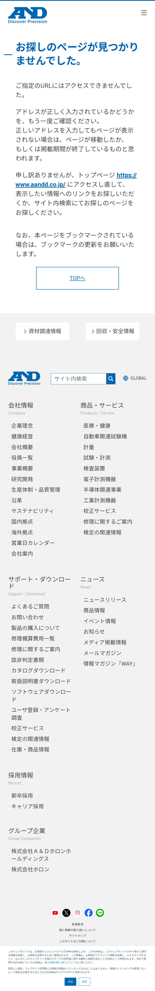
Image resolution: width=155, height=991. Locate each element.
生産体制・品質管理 (35, 490)
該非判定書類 (27, 660)
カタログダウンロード (38, 670)
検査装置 (94, 468)
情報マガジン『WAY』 (110, 664)
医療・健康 (97, 426)
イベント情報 (99, 621)
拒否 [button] (84, 981)
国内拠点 (22, 522)
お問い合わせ (27, 617)
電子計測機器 (99, 479)
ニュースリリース (105, 600)
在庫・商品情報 (30, 749)
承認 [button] (70, 981)
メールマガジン (102, 653)
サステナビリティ (32, 511)
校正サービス (99, 511)
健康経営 (22, 436)
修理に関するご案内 (107, 522)
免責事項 (77, 924)
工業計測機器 (99, 500)
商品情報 (94, 610)
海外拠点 (22, 532)
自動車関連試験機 (105, 436)
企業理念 (22, 426)
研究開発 (22, 479)
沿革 (16, 500)
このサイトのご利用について (77, 941)
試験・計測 (97, 458)
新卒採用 (22, 796)
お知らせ (94, 632)
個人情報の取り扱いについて (60, 962)
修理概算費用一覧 (33, 638)
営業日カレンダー (33, 543)
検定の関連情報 (102, 532)
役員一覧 (22, 458)
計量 (88, 447)
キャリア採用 (27, 806)
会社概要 (22, 447)
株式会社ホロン (30, 869)
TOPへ (77, 278)
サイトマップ (77, 935)
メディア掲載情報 (105, 642)
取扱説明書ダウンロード (41, 681)
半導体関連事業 (102, 490)
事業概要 (22, 468)
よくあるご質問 (30, 606)
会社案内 (22, 554)
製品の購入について (35, 628)
